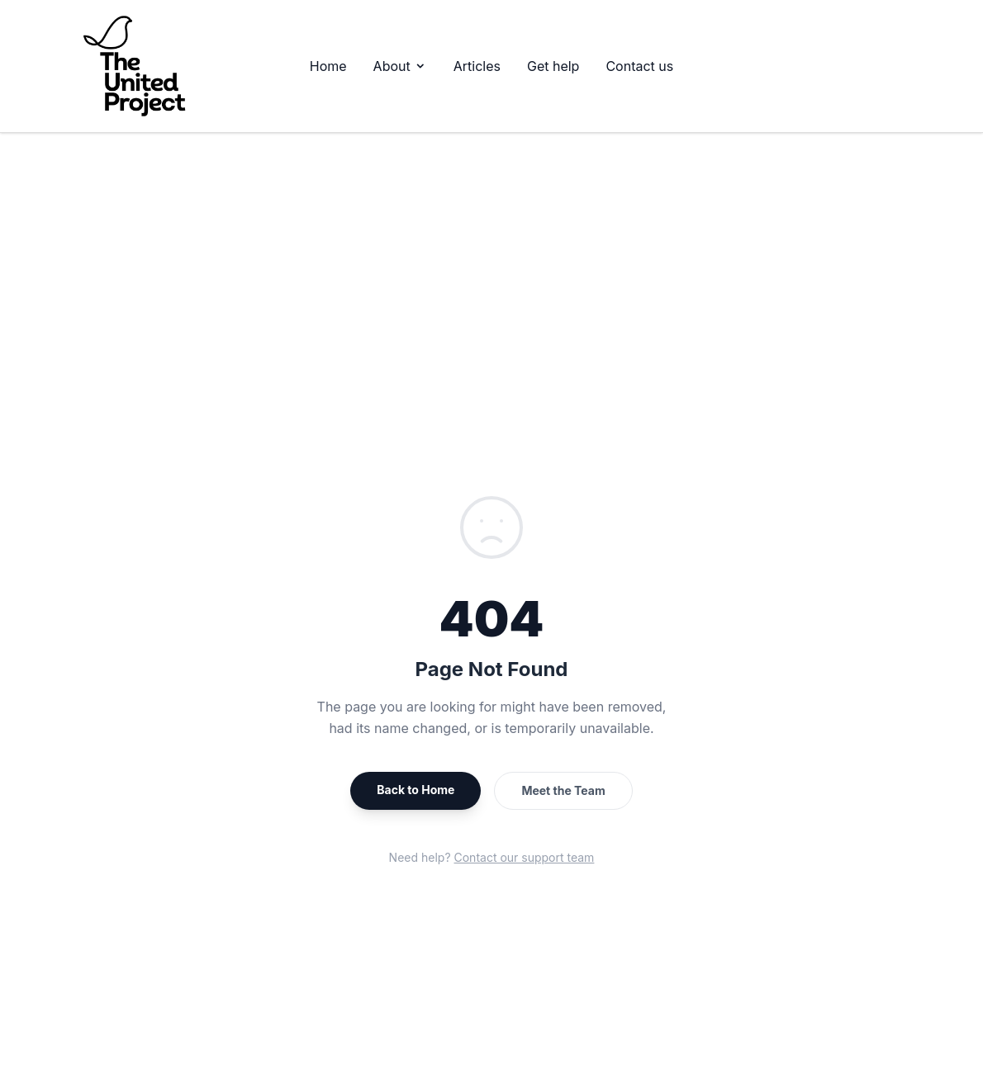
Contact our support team (524, 857)
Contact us (639, 66)
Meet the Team (563, 790)
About (400, 66)
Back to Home (415, 790)
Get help (553, 66)
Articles (477, 66)
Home (328, 66)
